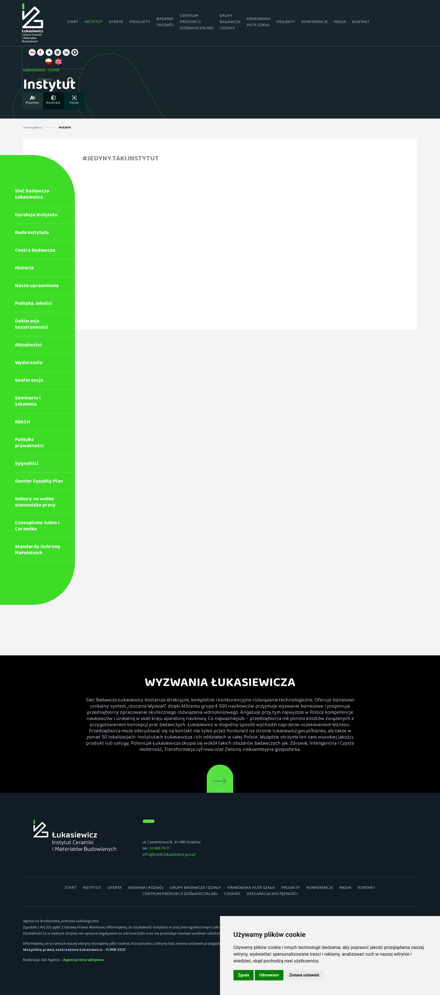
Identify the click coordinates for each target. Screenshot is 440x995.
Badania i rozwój (164, 23)
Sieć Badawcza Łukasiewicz (32, 195)
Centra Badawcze (35, 251)
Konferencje (314, 23)
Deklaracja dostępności (272, 895)
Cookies (232, 895)
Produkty (139, 23)
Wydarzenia (28, 364)
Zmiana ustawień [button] (304, 975)
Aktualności (28, 346)
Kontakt (361, 23)
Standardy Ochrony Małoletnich (37, 551)
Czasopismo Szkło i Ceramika (37, 527)
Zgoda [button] (243, 975)
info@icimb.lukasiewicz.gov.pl (169, 855)
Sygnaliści (26, 465)
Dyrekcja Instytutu (36, 216)
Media (340, 23)
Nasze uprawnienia (37, 287)
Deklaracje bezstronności (31, 325)
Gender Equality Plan (39, 482)
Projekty (285, 23)
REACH (22, 423)
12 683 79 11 (160, 849)
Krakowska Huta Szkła (258, 23)
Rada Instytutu (32, 234)
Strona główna (32, 128)
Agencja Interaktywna (83, 961)
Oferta (116, 23)
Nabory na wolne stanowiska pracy (35, 503)
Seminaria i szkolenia (28, 402)
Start (72, 23)
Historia (24, 269)
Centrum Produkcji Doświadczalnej (196, 23)
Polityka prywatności (29, 444)
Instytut (93, 23)
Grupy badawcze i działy (229, 23)
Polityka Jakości (33, 304)
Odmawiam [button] (269, 975)
